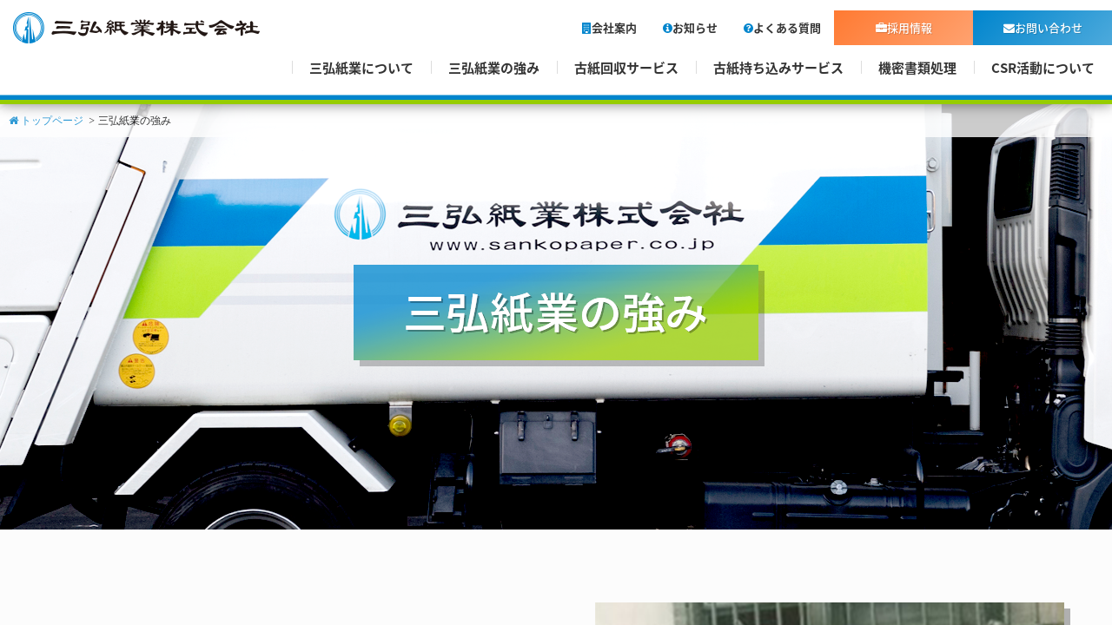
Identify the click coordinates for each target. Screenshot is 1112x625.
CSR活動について (1043, 67)
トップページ (46, 121)
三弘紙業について (361, 67)
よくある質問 (782, 27)
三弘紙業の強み (493, 67)
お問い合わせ (1042, 27)
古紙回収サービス (626, 67)
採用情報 (904, 27)
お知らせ (690, 27)
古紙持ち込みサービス (778, 67)
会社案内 (609, 27)
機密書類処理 (917, 67)
